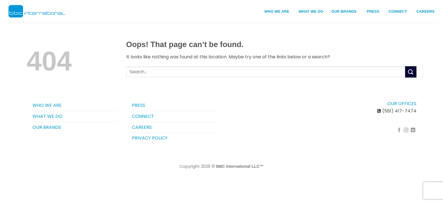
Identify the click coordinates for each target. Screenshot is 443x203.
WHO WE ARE (278, 11)
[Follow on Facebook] (399, 130)
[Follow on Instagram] (406, 130)
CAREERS (425, 11)
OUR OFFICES (401, 103)
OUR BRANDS (344, 11)
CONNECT (398, 11)
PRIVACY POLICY (150, 138)
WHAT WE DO (313, 11)
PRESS (373, 11)
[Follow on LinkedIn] (413, 130)
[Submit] (410, 71)
